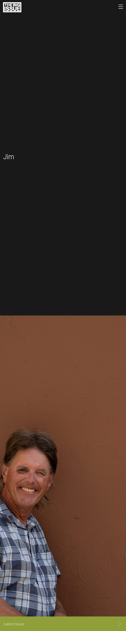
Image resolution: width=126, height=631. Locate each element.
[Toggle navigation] (121, 7)
